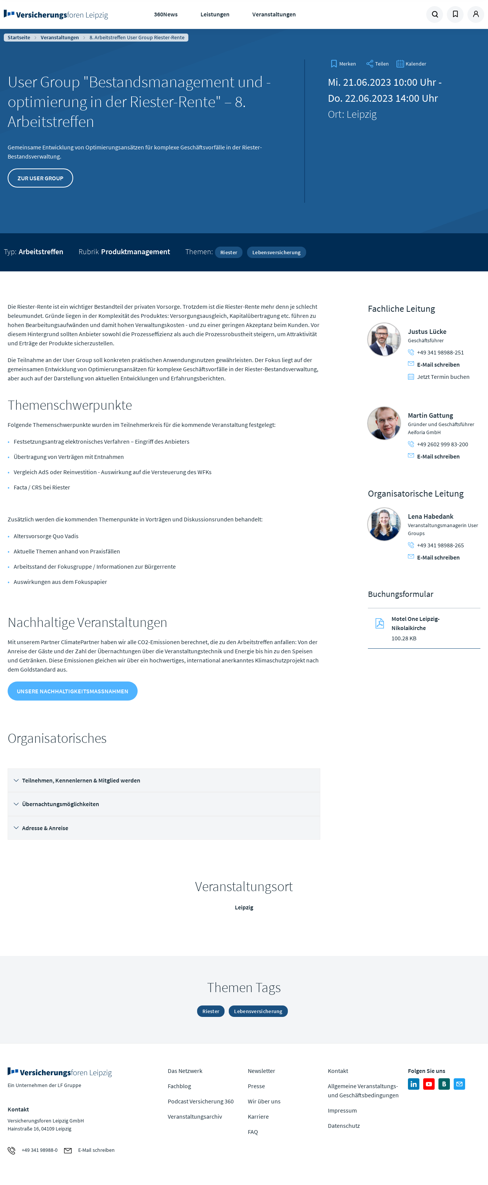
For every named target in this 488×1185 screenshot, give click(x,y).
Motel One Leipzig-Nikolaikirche (416, 623)
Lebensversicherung (276, 252)
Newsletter (261, 1070)
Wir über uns (264, 1101)
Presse (256, 1086)
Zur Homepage (57, 14)
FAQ (253, 1131)
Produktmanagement (135, 251)
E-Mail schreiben (434, 364)
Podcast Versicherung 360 (201, 1101)
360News (166, 14)
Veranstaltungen (274, 14)
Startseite (19, 37)
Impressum (342, 1110)
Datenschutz (344, 1125)
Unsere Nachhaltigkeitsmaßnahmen (72, 691)
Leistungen (215, 14)
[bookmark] (343, 63)
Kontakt (338, 1070)
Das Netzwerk (185, 1070)
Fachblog (179, 1086)
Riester (228, 252)
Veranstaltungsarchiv (195, 1116)
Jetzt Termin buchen (439, 376)
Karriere (258, 1116)
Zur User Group (40, 178)
